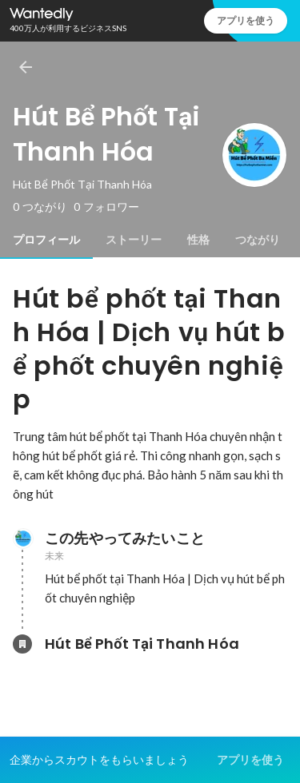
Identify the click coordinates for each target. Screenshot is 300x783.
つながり (257, 240)
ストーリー (134, 240)
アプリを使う (245, 20)
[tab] (46, 240)
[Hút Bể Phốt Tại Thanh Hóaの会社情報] (22, 644)
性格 (198, 240)
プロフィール (46, 240)
